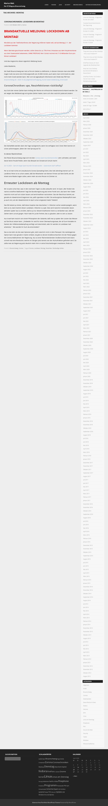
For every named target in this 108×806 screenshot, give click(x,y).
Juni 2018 (86, 442)
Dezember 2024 (88, 173)
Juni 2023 (86, 235)
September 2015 (88, 556)
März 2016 (86, 535)
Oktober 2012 (87, 673)
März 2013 (86, 655)
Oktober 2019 (87, 387)
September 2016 (88, 514)
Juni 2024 (86, 193)
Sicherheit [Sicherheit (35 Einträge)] (50, 789)
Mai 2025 (86, 156)
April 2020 (86, 366)
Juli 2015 (85, 562)
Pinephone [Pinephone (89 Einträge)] (63, 781)
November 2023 (88, 218)
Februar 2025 (87, 166)
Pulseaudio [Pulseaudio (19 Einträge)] (60, 786)
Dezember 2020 (88, 338)
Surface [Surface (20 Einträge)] (63, 789)
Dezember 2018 (88, 421)
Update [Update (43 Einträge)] (59, 792)
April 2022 (86, 283)
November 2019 (88, 383)
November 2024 (88, 176)
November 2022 (88, 259)
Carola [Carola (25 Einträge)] (62, 759)
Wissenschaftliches (88, 744)
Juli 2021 (85, 314)
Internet (85, 709)
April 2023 (86, 242)
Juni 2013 (86, 645)
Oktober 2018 (87, 428)
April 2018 (86, 449)
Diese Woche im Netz (89, 702)
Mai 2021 (86, 321)
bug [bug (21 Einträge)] (58, 759)
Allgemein (86, 685)
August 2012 (87, 676)
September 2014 (88, 597)
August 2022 (87, 269)
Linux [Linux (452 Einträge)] (48, 776)
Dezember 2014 (88, 586)
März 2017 (86, 493)
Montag (43, 248)
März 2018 (86, 452)
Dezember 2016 (88, 504)
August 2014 (87, 600)
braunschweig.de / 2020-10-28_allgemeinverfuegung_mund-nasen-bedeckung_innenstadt (36, 80)
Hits (92, 96)
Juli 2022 (85, 273)
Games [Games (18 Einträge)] (57, 771)
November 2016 (88, 507)
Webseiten (86, 96)
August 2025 (87, 145)
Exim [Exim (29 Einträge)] (59, 767)
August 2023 (87, 228)
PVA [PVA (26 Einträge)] (65, 786)
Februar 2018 (87, 455)
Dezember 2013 (88, 628)
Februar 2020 (87, 373)
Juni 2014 (86, 607)
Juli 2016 (85, 521)
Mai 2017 (86, 487)
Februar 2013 (87, 659)
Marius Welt (9, 3)
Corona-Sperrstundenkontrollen (46, 158)
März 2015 (86, 576)
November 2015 (88, 549)
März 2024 (86, 204)
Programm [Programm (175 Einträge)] (50, 785)
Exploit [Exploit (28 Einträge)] (64, 767)
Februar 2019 (87, 414)
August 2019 (87, 393)
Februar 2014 (87, 621)
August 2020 (87, 352)
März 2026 (86, 121)
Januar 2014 (86, 624)
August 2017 (87, 476)
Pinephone (86, 723)
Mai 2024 (86, 197)
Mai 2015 (86, 569)
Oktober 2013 (87, 635)
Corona (21, 248)
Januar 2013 (86, 662)
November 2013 (88, 631)
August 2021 (87, 311)
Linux (46, 4)
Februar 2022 (87, 290)
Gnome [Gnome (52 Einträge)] (63, 771)
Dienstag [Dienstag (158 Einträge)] (49, 766)
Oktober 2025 (87, 138)
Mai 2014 (86, 611)
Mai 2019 (86, 404)
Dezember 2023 (88, 214)
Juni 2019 (86, 400)
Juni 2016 (86, 524)
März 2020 (86, 369)
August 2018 (87, 435)
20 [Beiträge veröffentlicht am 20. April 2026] (74, 769)
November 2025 (88, 135)
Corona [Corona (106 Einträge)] (49, 762)
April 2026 (86, 118)
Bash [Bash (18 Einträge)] (44, 759)
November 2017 (88, 466)
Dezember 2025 (88, 132)
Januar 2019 (86, 418)
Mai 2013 (86, 649)
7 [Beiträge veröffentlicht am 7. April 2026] (77, 765)
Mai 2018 (86, 445)
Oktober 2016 (87, 511)
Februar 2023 (87, 249)
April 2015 (86, 573)
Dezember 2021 (88, 297)
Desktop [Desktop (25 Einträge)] (41, 767)
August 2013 (87, 638)
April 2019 (86, 407)
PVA (84, 726)
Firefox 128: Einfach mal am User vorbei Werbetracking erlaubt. (92, 79)
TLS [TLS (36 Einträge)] (50, 792)
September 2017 (88, 473)
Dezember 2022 (88, 256)
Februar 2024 (87, 207)
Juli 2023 (85, 231)
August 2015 (87, 559)
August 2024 (87, 187)
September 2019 (88, 390)
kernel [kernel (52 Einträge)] (41, 777)
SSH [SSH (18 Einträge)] (59, 789)
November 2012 (88, 669)
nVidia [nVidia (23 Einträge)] (56, 781)
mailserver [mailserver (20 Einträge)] (46, 781)
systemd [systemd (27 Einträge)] (42, 792)
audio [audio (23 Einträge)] (40, 759)
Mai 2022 (86, 280)
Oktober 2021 (87, 304)
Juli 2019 (85, 397)
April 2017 (86, 490)
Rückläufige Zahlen (58, 248)
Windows (85, 740)
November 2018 (88, 424)
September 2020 (88, 349)
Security (67, 4)
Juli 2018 (85, 438)
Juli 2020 (85, 356)
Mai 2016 (86, 528)
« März (75, 776)
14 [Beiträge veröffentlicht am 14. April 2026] (78, 767)
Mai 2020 (86, 362)
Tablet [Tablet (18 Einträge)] (46, 792)
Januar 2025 (86, 169)
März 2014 (86, 617)
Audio (85, 688)
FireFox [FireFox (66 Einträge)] (50, 771)
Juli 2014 (85, 604)
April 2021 (86, 325)
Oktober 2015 (87, 552)
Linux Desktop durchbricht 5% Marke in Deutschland (90, 71)
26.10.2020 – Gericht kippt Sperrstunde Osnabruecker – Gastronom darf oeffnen (32, 166)
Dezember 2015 (88, 545)
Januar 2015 (86, 583)
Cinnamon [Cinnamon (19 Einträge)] (42, 762)
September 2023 (88, 225)
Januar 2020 (86, 376)
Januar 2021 (86, 335)
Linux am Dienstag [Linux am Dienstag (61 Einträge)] (60, 777)
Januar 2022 (86, 293)
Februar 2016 (87, 538)
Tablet (85, 737)
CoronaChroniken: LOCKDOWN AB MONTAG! (24, 22)
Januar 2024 (86, 211)
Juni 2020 (86, 359)
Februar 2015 (87, 580)
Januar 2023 (86, 252)
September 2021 (88, 307)
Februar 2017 (87, 497)
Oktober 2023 (87, 221)
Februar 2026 (87, 125)
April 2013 (86, 652)
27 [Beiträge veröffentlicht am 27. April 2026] (74, 772)
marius (24, 25)
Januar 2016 (86, 542)
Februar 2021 (87, 331)
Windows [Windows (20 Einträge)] (41, 795)
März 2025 (86, 163)
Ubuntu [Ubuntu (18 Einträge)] (53, 792)
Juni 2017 (86, 483)
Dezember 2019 (88, 380)
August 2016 (87, 518)
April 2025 (86, 159)
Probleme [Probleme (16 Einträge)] (41, 786)
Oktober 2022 (87, 262)
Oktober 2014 (87, 593)
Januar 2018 (86, 459)
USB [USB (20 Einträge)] (63, 792)
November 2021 (88, 300)
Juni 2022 (86, 276)
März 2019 (86, 411)
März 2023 (86, 245)
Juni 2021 (86, 318)
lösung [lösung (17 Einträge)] (40, 781)
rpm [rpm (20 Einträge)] (68, 786)
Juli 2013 (85, 642)
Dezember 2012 (88, 666)
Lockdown (37, 248)
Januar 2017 (86, 500)
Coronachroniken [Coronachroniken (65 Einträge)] (60, 762)
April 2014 (86, 614)
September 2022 (88, 266)
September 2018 (88, 431)
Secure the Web (87, 730)
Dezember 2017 (88, 462)
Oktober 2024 (87, 180)
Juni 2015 (86, 566)
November (49, 248)
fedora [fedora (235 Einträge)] (43, 771)
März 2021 (86, 328)
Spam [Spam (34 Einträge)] (56, 789)
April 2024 (86, 200)
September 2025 (88, 142)
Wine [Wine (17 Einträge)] (45, 795)
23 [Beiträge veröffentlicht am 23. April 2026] (86, 769)
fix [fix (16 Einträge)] (54, 771)
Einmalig (97, 96)
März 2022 (86, 287)
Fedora (53, 4)
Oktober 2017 (87, 469)
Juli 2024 (85, 190)
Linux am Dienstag (88, 719)
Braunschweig (78, 4)
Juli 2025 (85, 149)
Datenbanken (87, 699)
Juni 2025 (86, 152)
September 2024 (88, 183)
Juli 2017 (85, 480)
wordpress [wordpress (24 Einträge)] (50, 795)
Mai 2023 (86, 238)
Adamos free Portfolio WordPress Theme (46, 802)
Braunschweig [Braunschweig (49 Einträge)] (51, 758)
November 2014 (88, 590)
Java (60, 4)
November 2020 (88, 342)
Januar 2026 (86, 128)
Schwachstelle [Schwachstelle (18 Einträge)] (42, 789)
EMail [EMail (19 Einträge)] (56, 767)
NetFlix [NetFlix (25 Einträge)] (51, 781)
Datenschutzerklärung (93, 4)
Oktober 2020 (87, 345)
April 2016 (86, 531)
